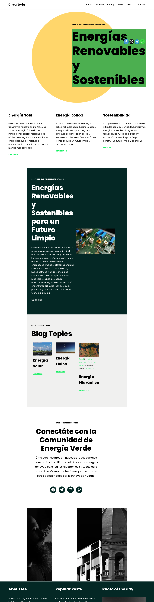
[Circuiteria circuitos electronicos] (16, 4)
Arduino (99, 4)
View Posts (13, 145)
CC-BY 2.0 (120, 331)
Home (88, 4)
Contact (140, 4)
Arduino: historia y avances (69, 564)
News (120, 4)
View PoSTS (61, 334)
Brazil (104, 328)
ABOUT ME (107, 138)
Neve (11, 598)
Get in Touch (61, 141)
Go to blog (13, 250)
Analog (110, 4)
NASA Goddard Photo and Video (124, 328)
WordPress (33, 598)
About (129, 4)
